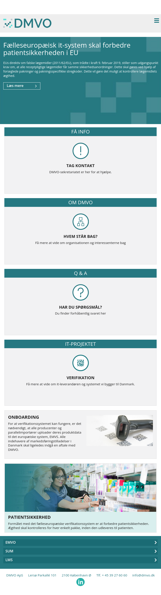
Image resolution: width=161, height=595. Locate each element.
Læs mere (22, 86)
